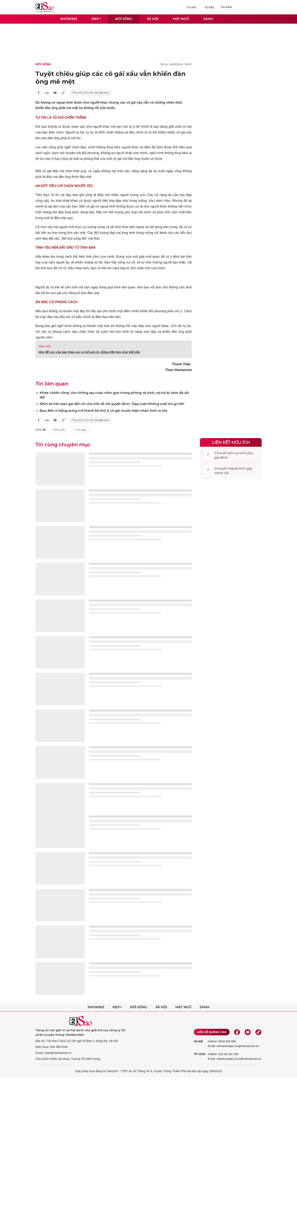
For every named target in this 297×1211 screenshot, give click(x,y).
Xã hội (152, 19)
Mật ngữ (181, 19)
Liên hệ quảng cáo (212, 1032)
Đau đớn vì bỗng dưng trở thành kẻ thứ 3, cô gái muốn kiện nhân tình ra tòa (103, 411)
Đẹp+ (96, 19)
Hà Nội (198, 1041)
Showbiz (68, 19)
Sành (208, 19)
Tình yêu (59, 430)
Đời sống (123, 19)
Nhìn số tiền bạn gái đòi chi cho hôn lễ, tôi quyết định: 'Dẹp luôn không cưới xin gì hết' (112, 404)
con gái (80, 430)
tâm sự (233, 453)
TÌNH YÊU (45, 346)
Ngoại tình (237, 468)
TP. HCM (199, 1054)
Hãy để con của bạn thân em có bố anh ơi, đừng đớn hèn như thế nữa (89, 352)
